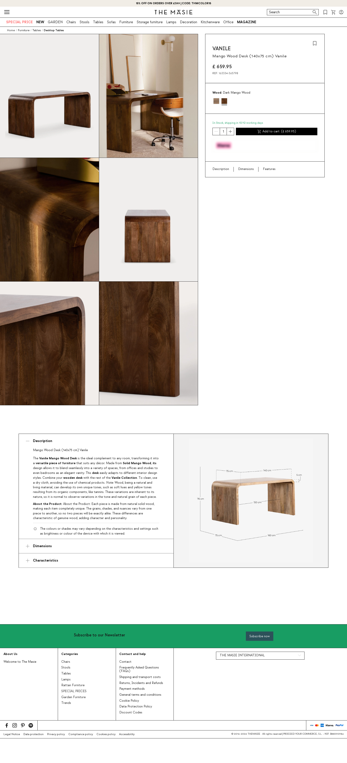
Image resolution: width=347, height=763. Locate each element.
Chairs (71, 22)
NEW (40, 22)
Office (228, 22)
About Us (10, 654)
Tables (98, 22)
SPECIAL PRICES (74, 691)
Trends (66, 703)
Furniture (126, 22)
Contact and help (132, 654)
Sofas (111, 22)
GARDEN (55, 22)
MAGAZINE (246, 22)
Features (269, 169)
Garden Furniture (73, 697)
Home (11, 30)
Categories (69, 654)
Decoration (188, 22)
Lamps (171, 22)
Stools (84, 22)
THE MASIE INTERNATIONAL (242, 655)
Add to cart (276, 131)
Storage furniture (150, 22)
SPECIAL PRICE (19, 22)
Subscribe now (259, 636)
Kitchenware (210, 22)
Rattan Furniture (73, 685)
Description (220, 169)
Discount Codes (130, 713)
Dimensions (246, 169)
